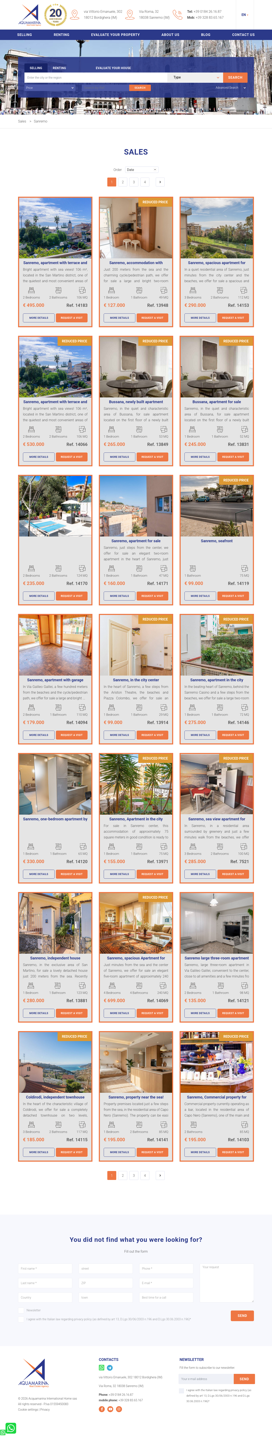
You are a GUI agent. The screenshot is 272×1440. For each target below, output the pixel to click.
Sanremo (40, 121)
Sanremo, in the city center (136, 680)
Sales (22, 121)
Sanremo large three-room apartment (217, 958)
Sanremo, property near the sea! (135, 1097)
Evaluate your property (115, 35)
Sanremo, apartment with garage (55, 680)
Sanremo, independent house (55, 958)
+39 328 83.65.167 (210, 18)
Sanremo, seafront (216, 541)
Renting (61, 35)
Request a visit (72, 317)
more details (38, 317)
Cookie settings (28, 1409)
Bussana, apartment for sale (217, 402)
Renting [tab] (59, 68)
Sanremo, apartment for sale (135, 541)
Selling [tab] (36, 68)
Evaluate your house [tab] (113, 68)
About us (170, 35)
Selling (24, 35)
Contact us (243, 35)
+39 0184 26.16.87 (207, 12)
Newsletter (34, 1310)
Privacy (45, 1409)
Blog (205, 35)
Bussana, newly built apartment (136, 402)
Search (235, 77)
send (242, 1316)
